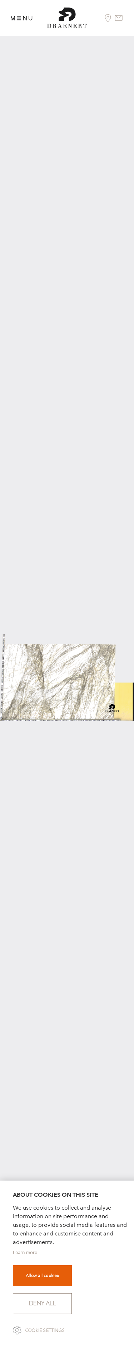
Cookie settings (45, 1330)
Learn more (25, 1252)
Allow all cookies (42, 1275)
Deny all (42, 1303)
